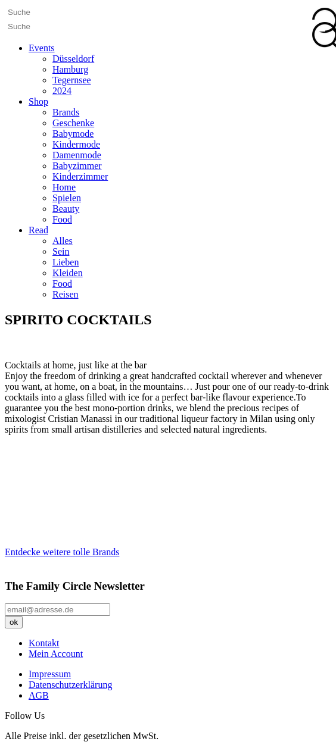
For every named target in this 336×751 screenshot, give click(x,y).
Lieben (65, 262)
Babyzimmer (77, 166)
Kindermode (76, 144)
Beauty (65, 209)
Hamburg (70, 69)
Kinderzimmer (80, 176)
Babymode (73, 134)
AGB (39, 695)
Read (38, 230)
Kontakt (44, 643)
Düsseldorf (73, 59)
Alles (62, 241)
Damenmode (76, 155)
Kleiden (67, 273)
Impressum (50, 674)
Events (42, 48)
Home (64, 187)
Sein (60, 251)
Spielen (66, 198)
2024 (61, 91)
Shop (38, 101)
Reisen (65, 294)
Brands (65, 112)
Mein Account (56, 654)
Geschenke (73, 123)
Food (62, 219)
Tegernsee (71, 80)
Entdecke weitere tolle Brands (62, 552)
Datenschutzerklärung (70, 685)
